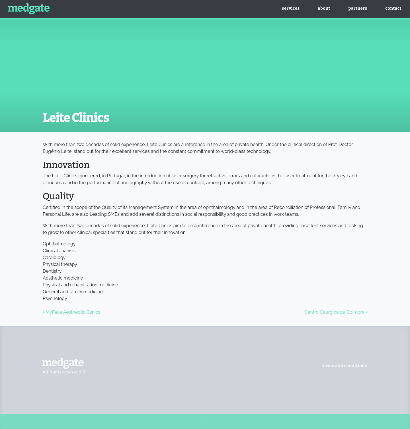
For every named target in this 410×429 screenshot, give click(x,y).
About (324, 8)
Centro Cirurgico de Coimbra (335, 312)
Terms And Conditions (344, 365)
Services (291, 8)
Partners (357, 8)
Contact (393, 8)
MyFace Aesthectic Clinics (71, 312)
